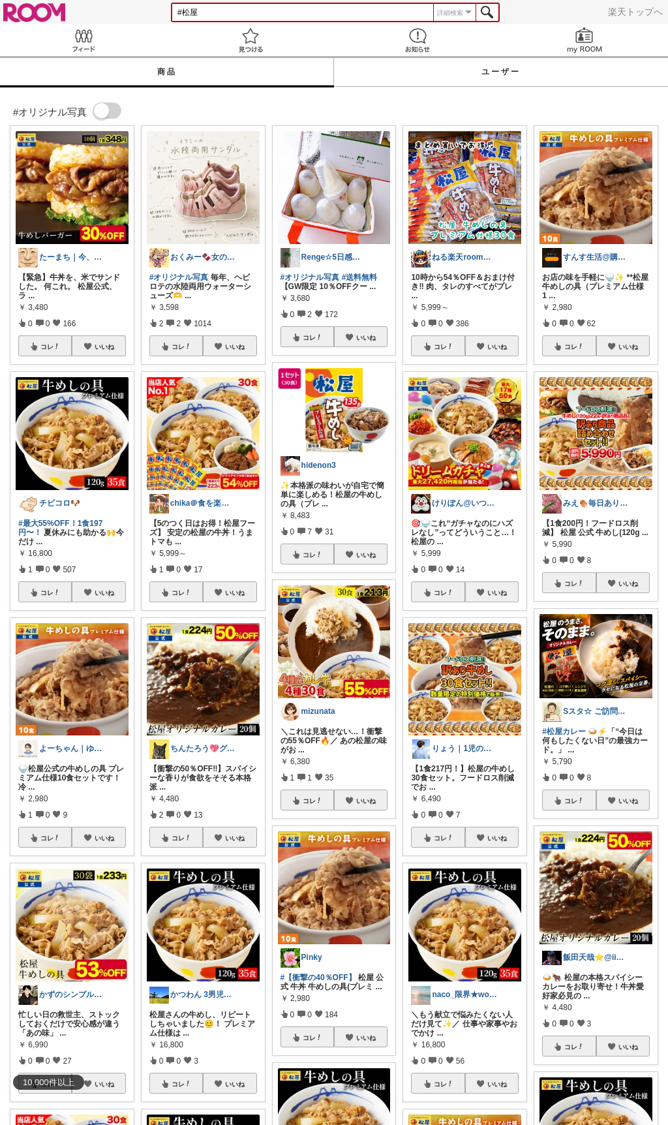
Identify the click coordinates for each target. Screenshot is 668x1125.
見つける (250, 40)
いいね (104, 346)
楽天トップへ (635, 12)
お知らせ (417, 40)
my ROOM (584, 40)
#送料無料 (360, 277)
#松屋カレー (564, 731)
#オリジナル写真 (179, 277)
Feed (83, 40)
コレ (50, 346)
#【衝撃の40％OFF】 (318, 977)
